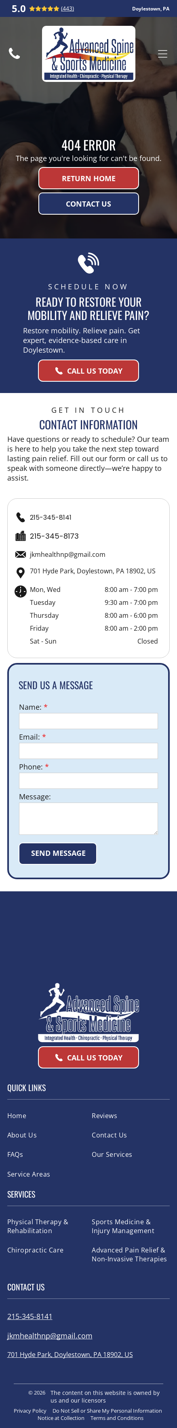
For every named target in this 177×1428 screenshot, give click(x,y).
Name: (30, 707)
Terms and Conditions (117, 1418)
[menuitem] (46, 1115)
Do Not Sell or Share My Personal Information (107, 1410)
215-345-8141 (51, 517)
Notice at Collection (61, 1418)
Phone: (31, 766)
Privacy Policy (30, 1410)
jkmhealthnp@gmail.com (67, 554)
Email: (29, 737)
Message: (35, 796)
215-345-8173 (54, 536)
